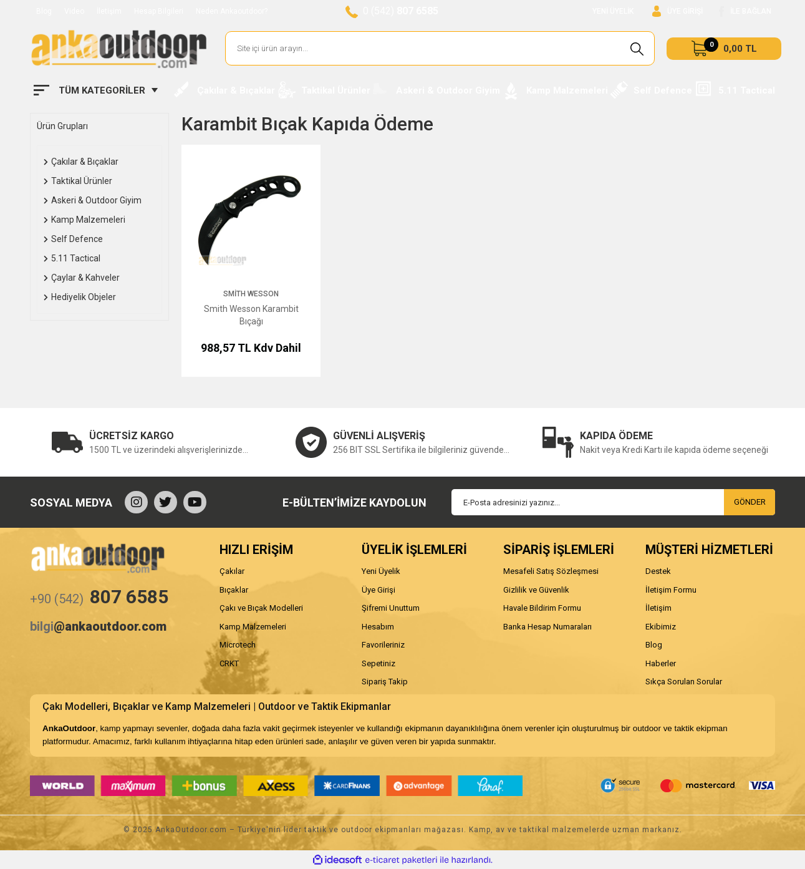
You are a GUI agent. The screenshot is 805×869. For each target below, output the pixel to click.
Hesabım (378, 626)
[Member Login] (677, 11)
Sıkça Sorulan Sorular (683, 681)
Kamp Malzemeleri (252, 626)
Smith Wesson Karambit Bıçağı (251, 315)
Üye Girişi (378, 590)
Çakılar (231, 571)
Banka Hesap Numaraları (547, 626)
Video (74, 11)
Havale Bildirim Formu (542, 608)
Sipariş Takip (385, 681)
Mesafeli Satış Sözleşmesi (551, 571)
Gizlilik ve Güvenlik (536, 590)
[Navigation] (95, 90)
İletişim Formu (671, 590)
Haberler (660, 663)
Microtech (237, 644)
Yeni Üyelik (381, 571)
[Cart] (724, 48)
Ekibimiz (660, 626)
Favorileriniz (383, 644)
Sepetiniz (378, 663)
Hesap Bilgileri (158, 11)
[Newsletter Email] (613, 502)
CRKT (229, 663)
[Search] (440, 48)
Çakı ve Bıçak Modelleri (261, 608)
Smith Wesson (251, 293)
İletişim (109, 11)
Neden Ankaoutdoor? (232, 11)
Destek (658, 571)
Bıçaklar (233, 590)
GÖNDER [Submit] (750, 502)
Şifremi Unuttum (391, 608)
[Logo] (118, 48)
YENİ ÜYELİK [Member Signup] (613, 11)
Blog (44, 11)
